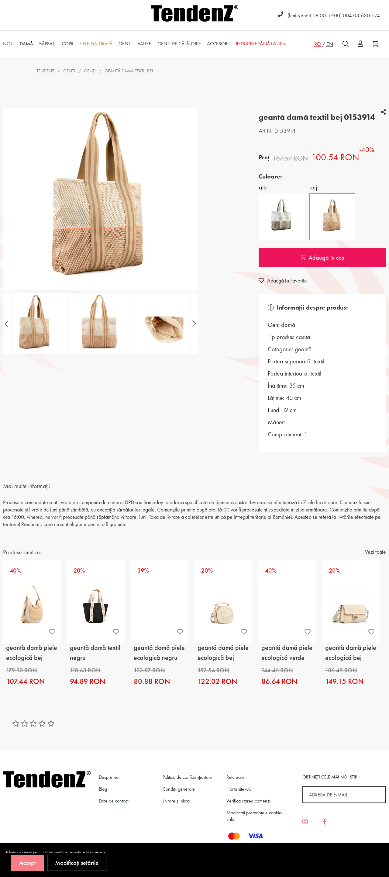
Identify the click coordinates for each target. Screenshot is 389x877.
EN (329, 43)
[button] (193, 323)
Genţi (69, 71)
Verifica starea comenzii (248, 801)
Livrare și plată (176, 801)
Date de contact (113, 801)
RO (317, 43)
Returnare (235, 777)
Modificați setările (76, 863)
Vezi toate (375, 551)
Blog (103, 789)
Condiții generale (179, 789)
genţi (90, 71)
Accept (27, 863)
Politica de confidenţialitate (187, 777)
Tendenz (45, 71)
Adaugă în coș (322, 258)
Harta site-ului (239, 789)
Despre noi (109, 777)
